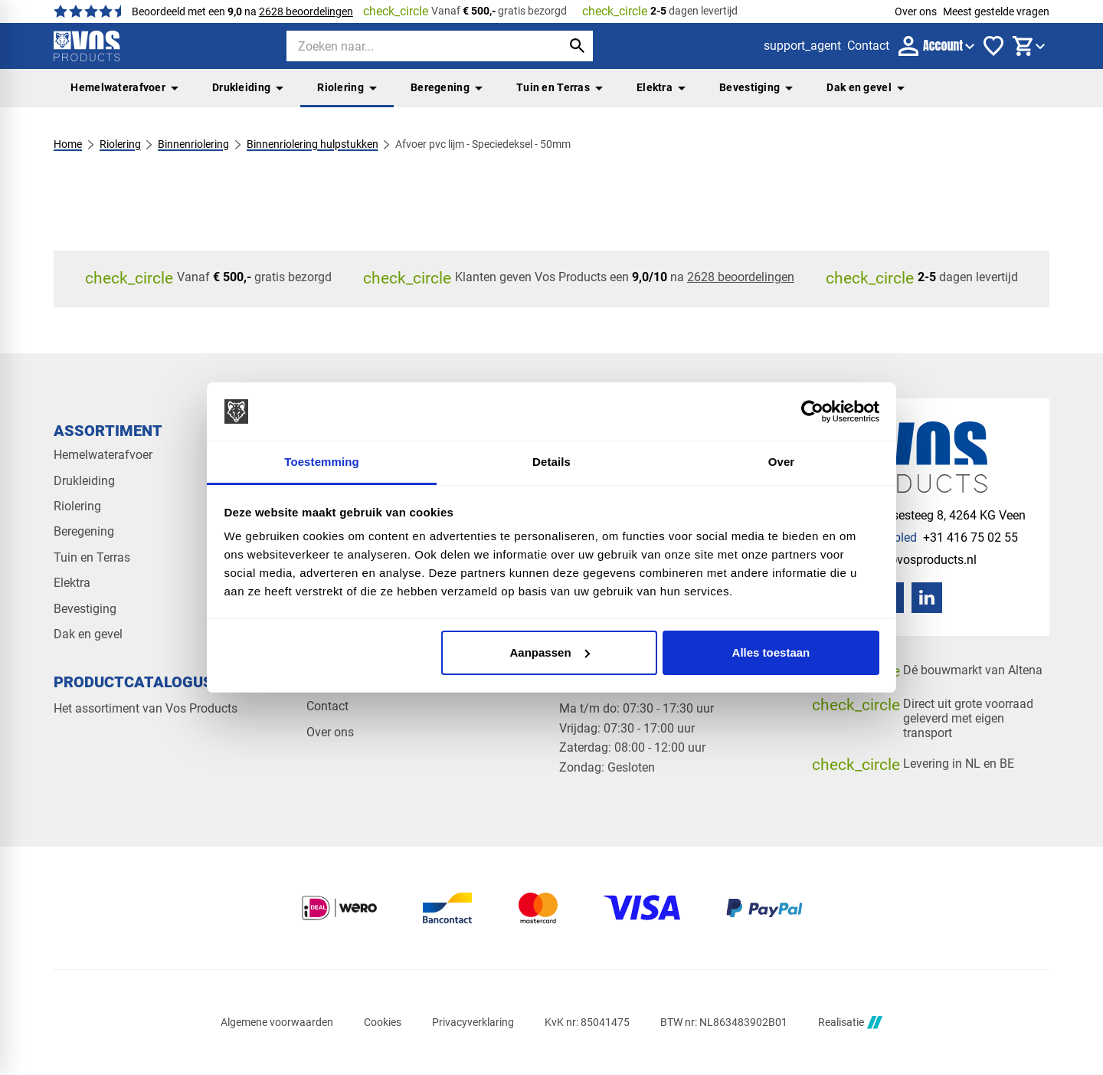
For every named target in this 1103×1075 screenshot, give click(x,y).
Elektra (661, 87)
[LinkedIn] (927, 597)
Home (68, 144)
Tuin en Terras (559, 87)
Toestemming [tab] (321, 461)
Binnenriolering (193, 144)
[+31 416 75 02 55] (926, 537)
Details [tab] (551, 461)
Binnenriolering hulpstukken (312, 144)
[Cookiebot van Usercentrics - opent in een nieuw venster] (812, 411)
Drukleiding (247, 87)
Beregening (447, 87)
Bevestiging (756, 87)
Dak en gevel (865, 87)
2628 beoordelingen (306, 11)
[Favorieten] (993, 46)
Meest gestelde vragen (996, 11)
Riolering (347, 87)
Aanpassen (550, 652)
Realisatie (850, 1022)
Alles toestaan (771, 652)
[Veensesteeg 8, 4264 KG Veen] (930, 515)
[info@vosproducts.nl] (906, 559)
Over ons (916, 11)
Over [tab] (781, 461)
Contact (327, 706)
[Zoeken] (410, 46)
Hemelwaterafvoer (124, 87)
